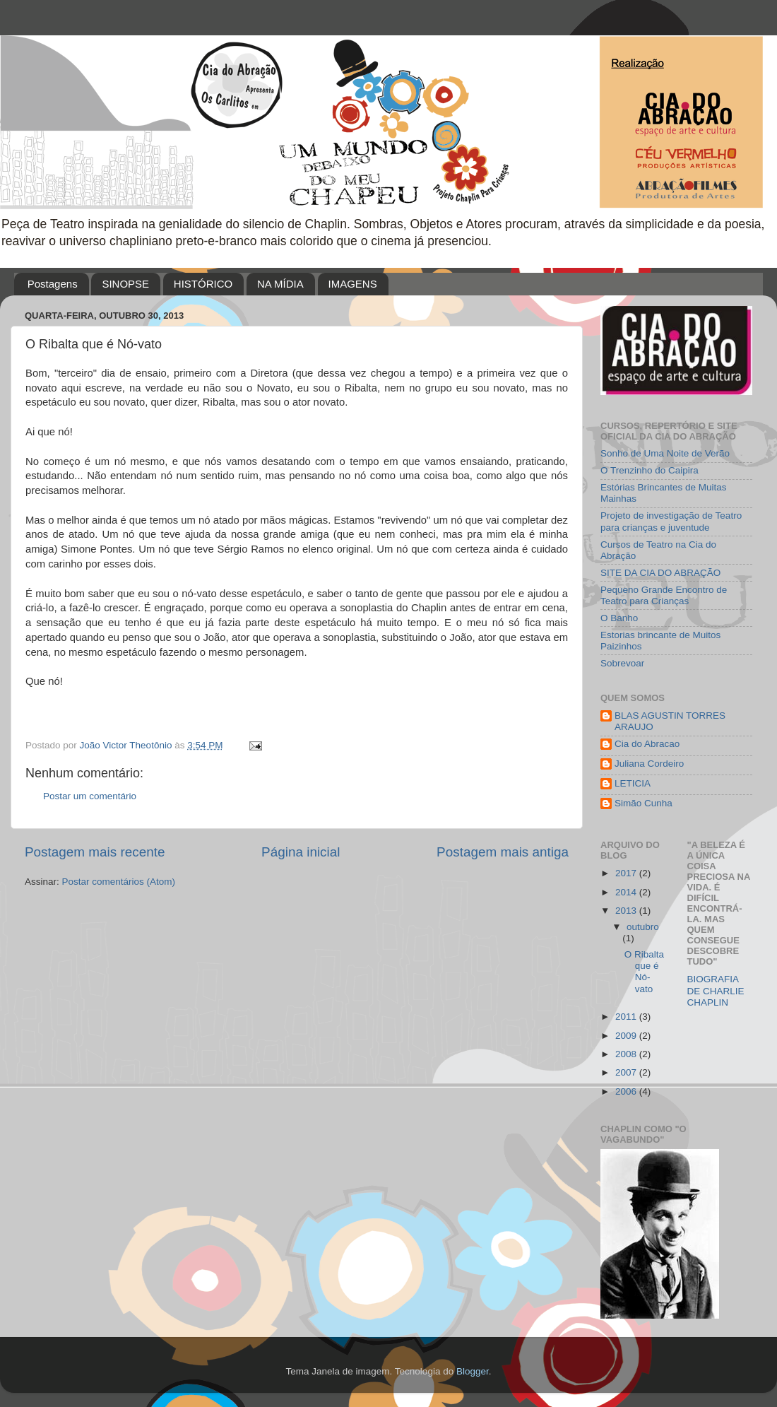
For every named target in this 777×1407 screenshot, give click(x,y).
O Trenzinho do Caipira (649, 470)
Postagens (53, 284)
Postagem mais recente (95, 851)
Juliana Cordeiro (649, 763)
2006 (627, 1091)
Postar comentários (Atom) (119, 881)
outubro (643, 927)
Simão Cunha (643, 803)
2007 (627, 1072)
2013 (627, 910)
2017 (627, 873)
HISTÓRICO (203, 284)
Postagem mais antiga (503, 851)
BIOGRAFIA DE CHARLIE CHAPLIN (716, 990)
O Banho (619, 618)
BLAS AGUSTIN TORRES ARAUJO (670, 721)
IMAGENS (352, 284)
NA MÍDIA (280, 284)
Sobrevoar (622, 663)
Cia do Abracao (647, 743)
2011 (627, 1016)
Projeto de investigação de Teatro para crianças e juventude (671, 521)
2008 (627, 1054)
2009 (627, 1035)
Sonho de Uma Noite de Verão (665, 453)
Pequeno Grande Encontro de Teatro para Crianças (663, 595)
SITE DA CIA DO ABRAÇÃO (660, 572)
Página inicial (300, 851)
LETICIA (633, 783)
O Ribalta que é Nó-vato (644, 971)
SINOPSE (125, 284)
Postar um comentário (89, 796)
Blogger (472, 1371)
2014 (627, 892)
